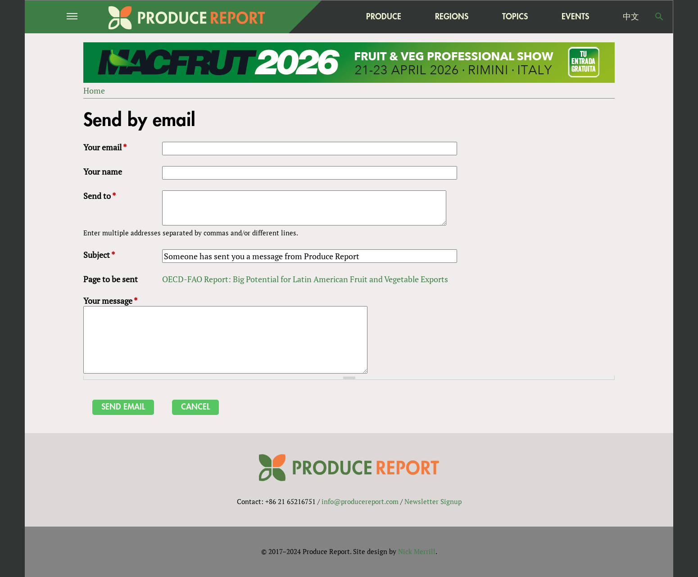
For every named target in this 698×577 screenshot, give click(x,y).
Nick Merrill (416, 551)
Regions (451, 16)
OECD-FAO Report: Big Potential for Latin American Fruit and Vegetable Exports (305, 279)
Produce (383, 16)
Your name (102, 171)
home (327, 16)
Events (575, 17)
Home (94, 90)
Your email (105, 147)
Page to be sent (110, 279)
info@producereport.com (360, 501)
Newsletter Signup (433, 501)
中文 (631, 17)
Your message (110, 300)
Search (659, 16)
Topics (515, 16)
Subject (99, 254)
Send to (99, 195)
